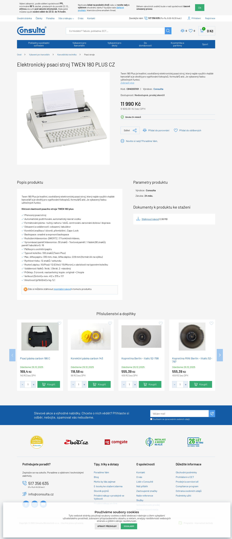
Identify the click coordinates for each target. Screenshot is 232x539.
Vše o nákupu (65, 18)
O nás (80, 18)
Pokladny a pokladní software (38, 44)
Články (39, 18)
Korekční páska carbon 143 (87, 358)
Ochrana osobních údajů (189, 490)
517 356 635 (154, 18)
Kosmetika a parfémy (177, 44)
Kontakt (91, 18)
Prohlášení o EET (185, 476)
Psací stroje (89, 54)
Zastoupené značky (146, 490)
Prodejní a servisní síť (187, 481)
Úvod (19, 54)
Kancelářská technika (67, 54)
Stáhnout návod (150, 219)
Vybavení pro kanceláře (79, 44)
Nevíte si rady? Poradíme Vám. (142, 140)
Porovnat (186, 30)
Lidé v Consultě (144, 481)
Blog (96, 476)
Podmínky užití (183, 495)
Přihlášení (196, 18)
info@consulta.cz (41, 494)
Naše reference (144, 495)
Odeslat (212, 413)
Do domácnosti (145, 44)
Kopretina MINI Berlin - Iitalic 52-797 (192, 360)
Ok (199, 7)
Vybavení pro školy (114, 44)
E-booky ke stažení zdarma (108, 486)
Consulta (158, 88)
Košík (207, 30)
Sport (205, 44)
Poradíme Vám (101, 472)
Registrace (210, 18)
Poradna (50, 18)
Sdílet (127, 130)
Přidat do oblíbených (190, 130)
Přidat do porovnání (158, 130)
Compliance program (187, 486)
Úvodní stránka (24, 18)
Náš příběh (142, 486)
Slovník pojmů (101, 490)
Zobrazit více (127, 82)
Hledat (168, 30)
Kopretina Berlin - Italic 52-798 (140, 358)
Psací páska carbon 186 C (35, 358)
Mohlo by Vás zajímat (104, 481)
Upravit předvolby (107, 526)
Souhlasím (129, 526)
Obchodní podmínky (186, 472)
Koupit (51, 384)
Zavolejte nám (136, 18)
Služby (139, 500)
